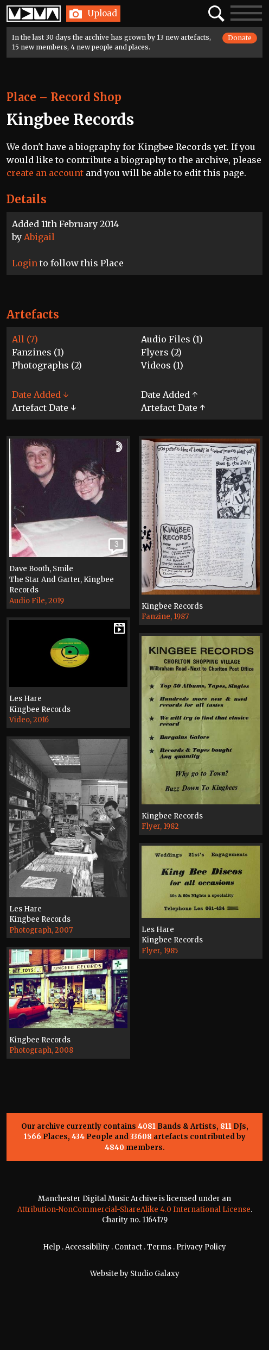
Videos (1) (162, 365)
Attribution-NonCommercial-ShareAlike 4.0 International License (134, 1209)
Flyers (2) (161, 352)
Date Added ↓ (40, 394)
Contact (128, 1247)
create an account (45, 172)
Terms (159, 1247)
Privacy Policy (201, 1247)
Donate (240, 38)
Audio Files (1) (172, 339)
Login (24, 263)
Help (51, 1247)
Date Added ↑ (169, 394)
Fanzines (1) (38, 352)
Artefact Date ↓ (44, 407)
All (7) (25, 339)
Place (21, 97)
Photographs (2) (47, 365)
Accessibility (87, 1247)
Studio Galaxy (155, 1273)
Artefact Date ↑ (173, 407)
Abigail (39, 237)
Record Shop (85, 97)
